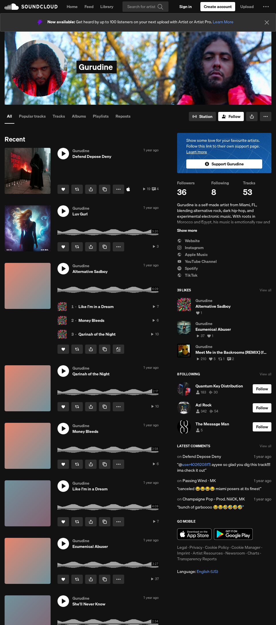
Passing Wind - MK (199, 480)
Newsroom (235, 553)
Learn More (223, 22)
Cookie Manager (245, 547)
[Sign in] (185, 6)
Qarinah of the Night (97, 334)
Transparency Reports (197, 559)
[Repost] (77, 189)
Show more (187, 230)
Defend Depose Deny (202, 456)
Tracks (59, 116)
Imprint (183, 553)
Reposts (123, 116)
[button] (265, 6)
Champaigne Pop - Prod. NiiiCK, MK (214, 499)
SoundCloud (31, 6)
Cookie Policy (217, 547)
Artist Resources (208, 553)
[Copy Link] (104, 189)
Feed (89, 6)
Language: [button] (197, 571)
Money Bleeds (91, 320)
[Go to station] (202, 116)
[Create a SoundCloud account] (217, 6)
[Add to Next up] (118, 349)
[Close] (267, 22)
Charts (253, 553)
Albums (79, 116)
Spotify (187, 268)
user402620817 (196, 464)
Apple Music (192, 254)
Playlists (101, 116)
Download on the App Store (194, 534)
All (9, 116)
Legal (182, 547)
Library (106, 6)
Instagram (190, 247)
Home (72, 6)
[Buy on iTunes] (128, 189)
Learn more (196, 152)
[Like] (63, 189)
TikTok (187, 275)
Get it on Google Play (233, 534)
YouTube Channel (197, 261)
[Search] (145, 6)
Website (188, 241)
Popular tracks (32, 116)
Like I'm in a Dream (96, 306)
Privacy (195, 547)
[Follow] (231, 116)
